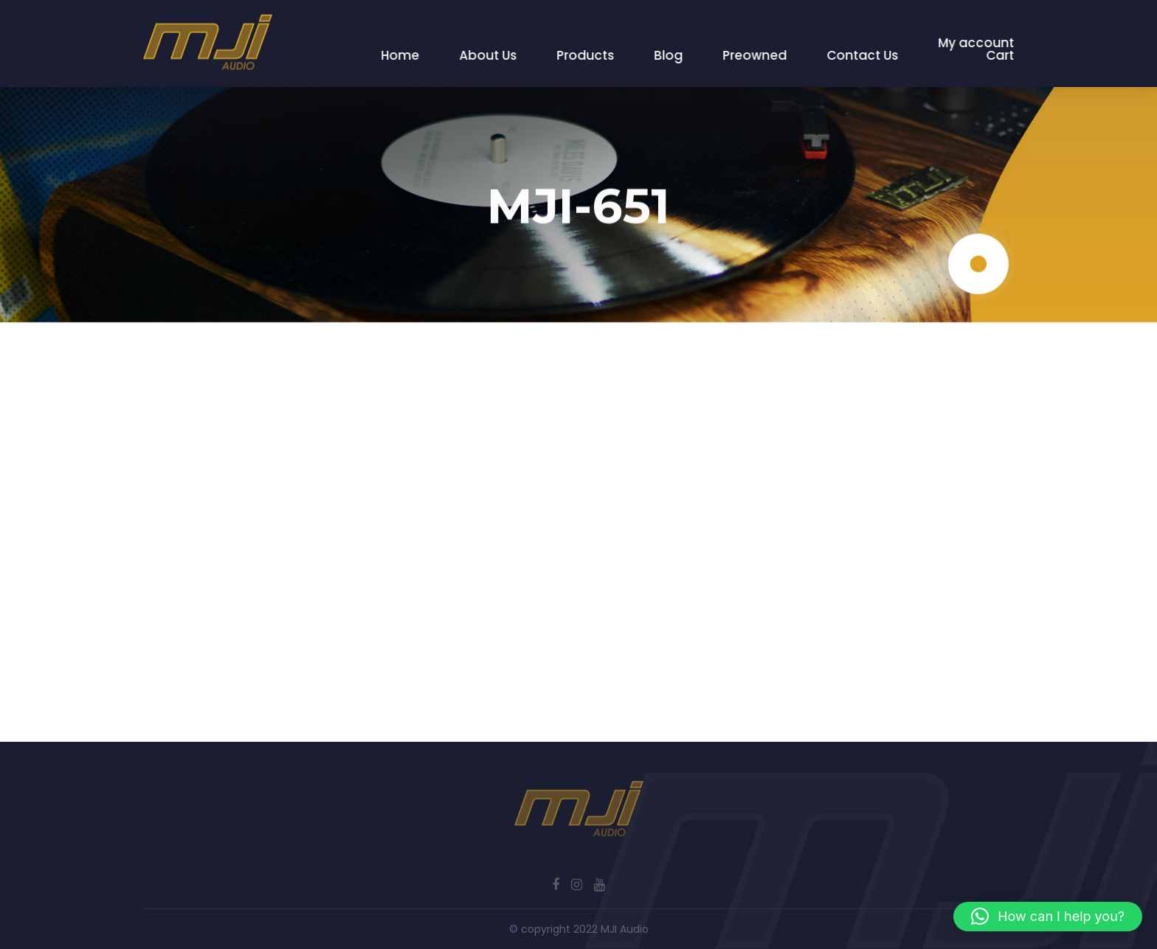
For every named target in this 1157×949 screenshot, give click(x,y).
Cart (1001, 55)
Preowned (755, 55)
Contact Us (863, 55)
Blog (669, 55)
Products (586, 55)
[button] (1047, 916)
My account (977, 43)
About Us (488, 55)
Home (400, 55)
